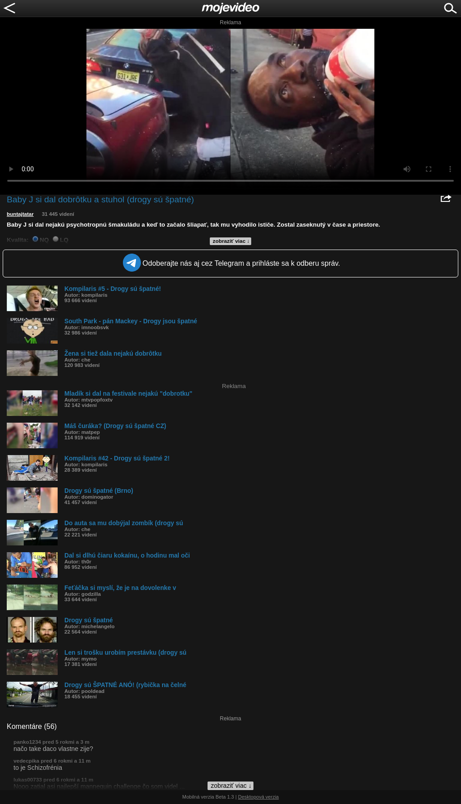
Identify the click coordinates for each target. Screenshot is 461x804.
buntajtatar (20, 214)
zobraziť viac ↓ (231, 241)
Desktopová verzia (258, 797)
